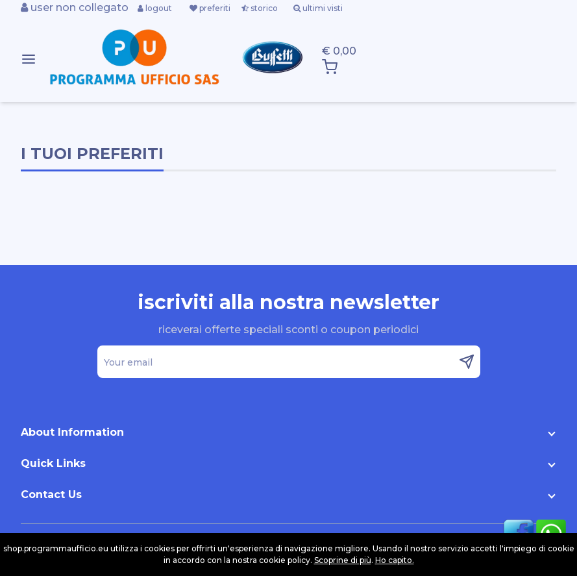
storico (259, 8)
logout (155, 8)
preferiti (210, 8)
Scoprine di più (342, 560)
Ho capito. (394, 560)
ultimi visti (318, 8)
